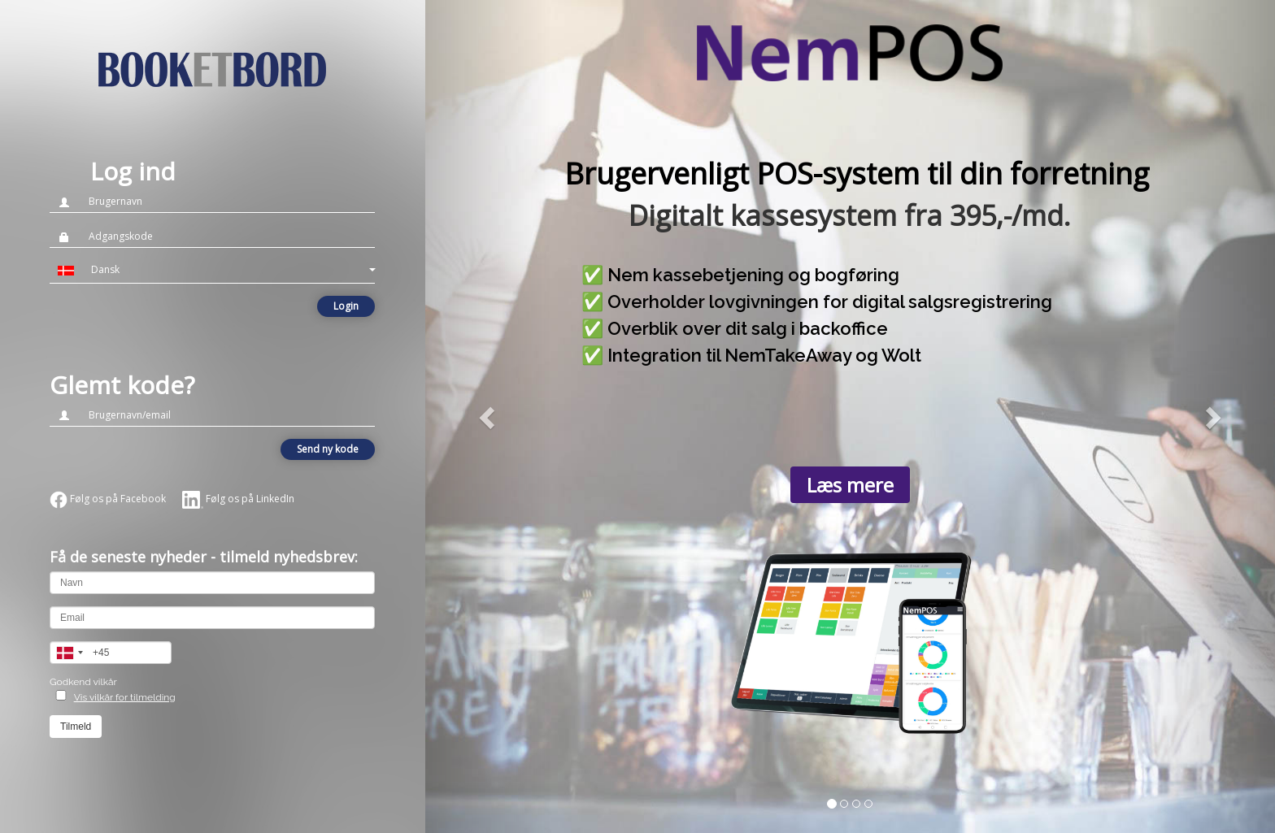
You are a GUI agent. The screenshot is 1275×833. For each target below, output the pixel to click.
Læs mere (850, 484)
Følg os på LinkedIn (238, 498)
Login (346, 306)
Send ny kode (328, 449)
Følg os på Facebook (108, 498)
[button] (212, 269)
